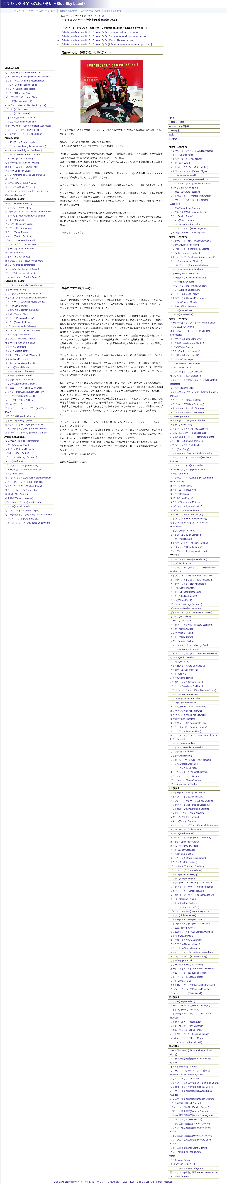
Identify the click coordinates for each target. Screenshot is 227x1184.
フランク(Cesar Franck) (17, 232)
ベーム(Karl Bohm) (179, 473)
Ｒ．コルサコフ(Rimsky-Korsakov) (22, 310)
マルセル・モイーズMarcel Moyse (187, 1038)
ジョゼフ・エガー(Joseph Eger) (186, 1022)
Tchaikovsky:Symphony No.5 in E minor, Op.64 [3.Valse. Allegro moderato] (98, 40)
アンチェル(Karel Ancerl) (182, 327)
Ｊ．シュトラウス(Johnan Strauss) (22, 244)
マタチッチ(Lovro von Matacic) (185, 502)
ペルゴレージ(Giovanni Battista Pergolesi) (25, 105)
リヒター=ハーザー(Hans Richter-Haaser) (190, 760)
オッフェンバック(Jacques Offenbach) (24, 261)
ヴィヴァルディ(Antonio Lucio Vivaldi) (23, 72)
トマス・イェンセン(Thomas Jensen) (188, 286)
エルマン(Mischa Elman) (182, 833)
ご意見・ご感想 (176, 122)
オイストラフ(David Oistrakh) (184, 846)
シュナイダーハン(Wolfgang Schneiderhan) (191, 882)
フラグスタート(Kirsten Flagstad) (186, 1168)
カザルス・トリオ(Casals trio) (185, 1078)
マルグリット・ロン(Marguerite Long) (188, 723)
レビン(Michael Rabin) (181, 981)
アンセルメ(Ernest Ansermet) (184, 245)
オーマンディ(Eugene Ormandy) (186, 339)
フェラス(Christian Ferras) (183, 915)
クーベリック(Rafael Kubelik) (184, 355)
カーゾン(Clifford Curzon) (182, 588)
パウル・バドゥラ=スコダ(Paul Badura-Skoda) (193, 690)
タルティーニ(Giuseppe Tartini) (20, 89)
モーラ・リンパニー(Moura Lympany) (188, 727)
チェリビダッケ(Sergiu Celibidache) (187, 420)
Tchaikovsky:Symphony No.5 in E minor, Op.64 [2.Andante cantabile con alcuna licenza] (104, 36)
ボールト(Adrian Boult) (181, 485)
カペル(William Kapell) (181, 600)
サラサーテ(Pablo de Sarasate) (20, 342)
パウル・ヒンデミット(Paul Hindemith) (24, 482)
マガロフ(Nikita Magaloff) (182, 719)
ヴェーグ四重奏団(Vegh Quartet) (186, 1152)
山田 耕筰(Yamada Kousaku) (19, 498)
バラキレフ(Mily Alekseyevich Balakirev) (24, 392)
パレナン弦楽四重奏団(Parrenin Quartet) (190, 1123)
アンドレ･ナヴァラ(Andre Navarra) (187, 813)
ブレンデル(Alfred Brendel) (183, 702)
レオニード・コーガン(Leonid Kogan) (188, 973)
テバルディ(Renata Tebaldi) (183, 1164)
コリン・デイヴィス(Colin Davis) (186, 371)
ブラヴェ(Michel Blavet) (17, 109)
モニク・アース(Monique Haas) (185, 731)
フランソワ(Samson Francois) (185, 698)
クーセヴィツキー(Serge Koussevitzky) (189, 179)
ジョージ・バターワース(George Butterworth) (27, 523)
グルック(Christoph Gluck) (18, 171)
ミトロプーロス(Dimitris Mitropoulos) (188, 298)
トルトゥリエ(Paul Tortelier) (184, 903)
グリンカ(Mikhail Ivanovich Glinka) (22, 269)
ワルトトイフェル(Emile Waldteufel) (23, 355)
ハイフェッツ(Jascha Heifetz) (184, 907)
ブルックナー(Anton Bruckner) (20, 240)
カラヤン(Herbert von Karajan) (185, 351)
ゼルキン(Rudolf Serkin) (182, 657)
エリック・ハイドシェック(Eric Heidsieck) (191, 579)
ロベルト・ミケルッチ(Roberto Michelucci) (191, 989)
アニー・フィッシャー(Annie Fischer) (188, 559)
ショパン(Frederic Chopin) (18, 207)
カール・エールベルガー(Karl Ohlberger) (190, 1005)
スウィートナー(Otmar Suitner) (185, 400)
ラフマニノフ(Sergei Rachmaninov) (22, 441)
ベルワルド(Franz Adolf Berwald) (21, 183)
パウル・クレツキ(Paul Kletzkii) (185, 445)
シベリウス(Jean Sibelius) (18, 334)
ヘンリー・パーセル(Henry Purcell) (22, 130)
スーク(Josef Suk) (14, 461)
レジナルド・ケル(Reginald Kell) (186, 1042)
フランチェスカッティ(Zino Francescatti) (190, 923)
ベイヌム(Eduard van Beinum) (185, 208)
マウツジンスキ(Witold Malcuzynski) (188, 715)
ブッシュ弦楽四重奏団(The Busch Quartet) (191, 1135)
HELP (171, 118)
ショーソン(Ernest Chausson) (19, 371)
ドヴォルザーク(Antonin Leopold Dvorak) (25, 301)
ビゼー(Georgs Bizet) (15, 289)
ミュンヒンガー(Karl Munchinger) (186, 514)
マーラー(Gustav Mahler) (17, 322)
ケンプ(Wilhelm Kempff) (182, 633)
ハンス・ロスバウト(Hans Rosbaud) (188, 433)
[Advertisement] (29, 41)
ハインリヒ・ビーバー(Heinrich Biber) (23, 134)
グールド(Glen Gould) (181, 620)
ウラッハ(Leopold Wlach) (182, 1001)
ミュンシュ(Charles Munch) (183, 302)
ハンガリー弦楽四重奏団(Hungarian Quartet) (192, 1099)
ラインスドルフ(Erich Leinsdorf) (186, 535)
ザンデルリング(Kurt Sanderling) (186, 375)
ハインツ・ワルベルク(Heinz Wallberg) (189, 429)
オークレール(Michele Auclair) (185, 841)
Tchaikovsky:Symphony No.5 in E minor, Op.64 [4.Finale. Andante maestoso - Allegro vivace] (107, 44)
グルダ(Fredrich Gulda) (181, 629)
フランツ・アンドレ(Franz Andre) (186, 465)
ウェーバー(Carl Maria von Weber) (22, 162)
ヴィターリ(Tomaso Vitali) (18, 93)
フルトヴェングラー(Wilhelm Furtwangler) (190, 196)
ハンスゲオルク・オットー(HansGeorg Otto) (192, 437)
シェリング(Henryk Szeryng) (184, 874)
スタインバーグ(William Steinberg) (187, 404)
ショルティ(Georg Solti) (182, 388)
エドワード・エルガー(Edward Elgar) (188, 171)
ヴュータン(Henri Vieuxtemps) (20, 273)
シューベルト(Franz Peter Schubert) (23, 154)
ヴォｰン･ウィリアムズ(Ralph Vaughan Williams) (28, 477)
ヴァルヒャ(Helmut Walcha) (184, 784)
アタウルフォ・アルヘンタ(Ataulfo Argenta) (191, 151)
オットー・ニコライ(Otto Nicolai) (21, 167)
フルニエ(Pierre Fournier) (182, 928)
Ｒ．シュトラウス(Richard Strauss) (22, 330)
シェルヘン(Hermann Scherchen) (186, 269)
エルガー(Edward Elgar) (17, 314)
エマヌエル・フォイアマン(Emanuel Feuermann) (194, 825)
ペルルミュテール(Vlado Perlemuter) (188, 706)
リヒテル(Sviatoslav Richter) (184, 764)
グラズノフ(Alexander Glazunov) (21, 416)
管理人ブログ (175, 134)
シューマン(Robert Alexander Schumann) (25, 215)
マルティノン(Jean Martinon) (184, 510)
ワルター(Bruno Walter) (181, 314)
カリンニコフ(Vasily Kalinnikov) (20, 338)
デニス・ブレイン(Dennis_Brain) (186, 1030)
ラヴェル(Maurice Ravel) (17, 445)
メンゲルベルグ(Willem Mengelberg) (188, 212)
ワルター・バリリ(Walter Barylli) (186, 993)
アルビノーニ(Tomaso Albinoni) (20, 121)
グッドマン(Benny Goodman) (184, 1009)
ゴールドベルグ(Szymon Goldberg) (187, 866)
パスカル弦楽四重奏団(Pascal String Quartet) (192, 1115)
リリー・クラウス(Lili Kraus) (184, 768)
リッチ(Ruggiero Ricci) (181, 960)
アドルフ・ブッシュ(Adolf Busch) (186, 159)
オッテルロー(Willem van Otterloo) (187, 343)
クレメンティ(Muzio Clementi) (20, 187)
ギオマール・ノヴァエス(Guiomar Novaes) (191, 612)
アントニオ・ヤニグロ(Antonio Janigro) (189, 809)
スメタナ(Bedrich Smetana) (18, 236)
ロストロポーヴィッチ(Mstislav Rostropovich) (192, 985)
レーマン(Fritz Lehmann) (182, 220)
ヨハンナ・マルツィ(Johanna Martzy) (188, 956)
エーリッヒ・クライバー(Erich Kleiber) (189, 167)
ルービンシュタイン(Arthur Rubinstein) (189, 772)
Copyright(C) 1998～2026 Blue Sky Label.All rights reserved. (140, 1182)
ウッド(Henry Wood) (180, 163)
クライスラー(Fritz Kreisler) (183, 862)
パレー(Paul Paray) (179, 449)
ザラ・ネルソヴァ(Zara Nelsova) (186, 870)
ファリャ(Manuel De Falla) (18, 506)
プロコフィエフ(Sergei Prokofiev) (21, 465)
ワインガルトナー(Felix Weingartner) (188, 232)
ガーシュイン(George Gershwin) (21, 457)
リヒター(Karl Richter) (181, 539)
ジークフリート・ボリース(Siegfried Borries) (192, 887)
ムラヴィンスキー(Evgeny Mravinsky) (188, 518)
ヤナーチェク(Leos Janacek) (19, 375)
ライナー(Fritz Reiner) (181, 310)
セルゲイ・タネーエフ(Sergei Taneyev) (24, 424)
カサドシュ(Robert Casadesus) (185, 592)
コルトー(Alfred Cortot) (181, 637)
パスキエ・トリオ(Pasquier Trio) (186, 1119)
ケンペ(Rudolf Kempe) (181, 367)
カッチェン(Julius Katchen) (183, 596)
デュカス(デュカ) (13, 404)
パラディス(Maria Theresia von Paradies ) (25, 175)
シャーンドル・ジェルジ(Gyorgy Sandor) (190, 645)
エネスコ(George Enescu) (183, 821)
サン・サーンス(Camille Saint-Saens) (23, 285)
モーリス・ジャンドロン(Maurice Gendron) (191, 952)
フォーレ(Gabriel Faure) (17, 367)
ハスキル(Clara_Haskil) (181, 678)
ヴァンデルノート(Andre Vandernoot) (188, 551)
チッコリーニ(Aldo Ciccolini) (184, 670)
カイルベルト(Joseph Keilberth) (185, 253)
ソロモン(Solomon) (179, 661)
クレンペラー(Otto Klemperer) (185, 363)
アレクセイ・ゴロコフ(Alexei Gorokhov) (190, 805)
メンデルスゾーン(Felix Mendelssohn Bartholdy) (28, 211)
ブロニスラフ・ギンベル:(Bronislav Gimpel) (191, 932)
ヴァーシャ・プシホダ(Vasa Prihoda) (23, 502)
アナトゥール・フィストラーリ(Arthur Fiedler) (193, 322)
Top (102, 16)
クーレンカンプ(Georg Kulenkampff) (188, 858)
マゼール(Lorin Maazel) (181, 498)
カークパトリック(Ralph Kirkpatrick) (188, 584)
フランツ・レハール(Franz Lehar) (21, 490)
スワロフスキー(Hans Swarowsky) (187, 412)
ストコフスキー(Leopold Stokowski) (187, 408)
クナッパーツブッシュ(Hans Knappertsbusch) (192, 257)
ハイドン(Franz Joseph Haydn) (20, 142)
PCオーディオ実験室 (179, 126)
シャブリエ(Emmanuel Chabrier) (21, 383)
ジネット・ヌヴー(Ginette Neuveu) (187, 891)
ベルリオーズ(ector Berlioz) (18, 203)
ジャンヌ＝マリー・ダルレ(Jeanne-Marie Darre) (193, 653)
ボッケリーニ (11, 179)
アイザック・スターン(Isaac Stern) (187, 792)
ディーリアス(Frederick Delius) (20, 396)
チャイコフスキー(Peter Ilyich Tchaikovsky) (26, 297)
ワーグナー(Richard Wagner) (19, 228)
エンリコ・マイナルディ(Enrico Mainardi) (190, 837)
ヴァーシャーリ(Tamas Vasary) (185, 780)
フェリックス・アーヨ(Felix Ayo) (186, 919)
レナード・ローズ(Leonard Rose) (186, 977)
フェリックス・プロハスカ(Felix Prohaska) (191, 453)
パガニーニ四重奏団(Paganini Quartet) (189, 1111)
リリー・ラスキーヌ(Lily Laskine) (186, 964)
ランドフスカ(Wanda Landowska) (186, 747)
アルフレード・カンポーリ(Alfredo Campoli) (192, 801)
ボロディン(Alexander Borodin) (20, 265)
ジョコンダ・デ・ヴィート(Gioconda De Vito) (192, 895)
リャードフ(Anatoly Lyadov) (19, 420)
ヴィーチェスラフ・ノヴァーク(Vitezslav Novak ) (29, 514)
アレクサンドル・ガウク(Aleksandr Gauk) (190, 240)
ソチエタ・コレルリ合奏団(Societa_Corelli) (191, 1087)
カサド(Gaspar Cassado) (182, 850)
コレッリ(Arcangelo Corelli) (18, 101)
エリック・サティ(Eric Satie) (19, 379)
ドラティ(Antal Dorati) (181, 424)
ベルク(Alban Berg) (14, 473)
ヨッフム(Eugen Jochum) (182, 530)
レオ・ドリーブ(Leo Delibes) (19, 400)
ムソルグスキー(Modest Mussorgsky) (23, 293)
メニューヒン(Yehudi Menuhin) (185, 948)
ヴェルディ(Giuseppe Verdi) (19, 224)
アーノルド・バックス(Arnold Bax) (22, 518)
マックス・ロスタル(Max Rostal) (186, 940)
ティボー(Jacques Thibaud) (183, 899)
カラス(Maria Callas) (180, 1160)
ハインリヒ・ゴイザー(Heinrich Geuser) (189, 1034)
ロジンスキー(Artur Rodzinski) (185, 224)
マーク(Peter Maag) (180, 494)
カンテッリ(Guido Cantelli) (183, 175)
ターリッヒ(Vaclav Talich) (182, 281)
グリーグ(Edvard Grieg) (16, 306)
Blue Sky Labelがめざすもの (68, 1182)
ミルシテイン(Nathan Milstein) (185, 944)
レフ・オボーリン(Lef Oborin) (185, 776)
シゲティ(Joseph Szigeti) (182, 878)
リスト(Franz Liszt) (14, 220)
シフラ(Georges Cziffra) (182, 641)
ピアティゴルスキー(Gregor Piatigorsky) (190, 911)
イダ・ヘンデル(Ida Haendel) (184, 817)
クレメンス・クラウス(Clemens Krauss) (190, 183)
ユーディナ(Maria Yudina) (182, 743)
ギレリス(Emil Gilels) (180, 616)
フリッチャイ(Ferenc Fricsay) (184, 294)
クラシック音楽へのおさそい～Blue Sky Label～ (44, 3)
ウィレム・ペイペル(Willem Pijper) (22, 510)
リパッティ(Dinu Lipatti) (182, 751)
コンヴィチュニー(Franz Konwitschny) (189, 265)
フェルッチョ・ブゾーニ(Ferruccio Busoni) (26, 428)
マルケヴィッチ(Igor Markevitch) (186, 506)
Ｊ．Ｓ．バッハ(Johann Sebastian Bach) (25, 80)
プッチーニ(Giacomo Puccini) (19, 318)
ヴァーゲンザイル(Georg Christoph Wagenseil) (28, 126)
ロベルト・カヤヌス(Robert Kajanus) (188, 228)
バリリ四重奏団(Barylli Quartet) (185, 1103)
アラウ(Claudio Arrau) (181, 563)
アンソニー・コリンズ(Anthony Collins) (189, 249)
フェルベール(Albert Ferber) (184, 694)
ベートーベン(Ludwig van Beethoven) (23, 150)
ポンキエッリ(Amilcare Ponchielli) (21, 363)
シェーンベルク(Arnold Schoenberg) (23, 469)
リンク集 (173, 138)
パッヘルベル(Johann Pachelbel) (21, 117)
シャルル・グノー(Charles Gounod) (22, 277)
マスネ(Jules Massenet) (17, 359)
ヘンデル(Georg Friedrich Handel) (21, 85)
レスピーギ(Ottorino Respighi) (20, 449)
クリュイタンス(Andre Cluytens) (186, 261)
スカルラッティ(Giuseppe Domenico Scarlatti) (27, 76)
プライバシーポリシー (95, 1182)
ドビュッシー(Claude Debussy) (20, 326)
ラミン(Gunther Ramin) (181, 216)
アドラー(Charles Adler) (182, 155)
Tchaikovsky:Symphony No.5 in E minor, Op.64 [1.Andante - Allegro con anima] (100, 32)
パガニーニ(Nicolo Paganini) (19, 158)
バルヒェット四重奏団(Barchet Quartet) (189, 1107)
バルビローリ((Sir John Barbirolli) (186, 441)
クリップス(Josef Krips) (182, 359)
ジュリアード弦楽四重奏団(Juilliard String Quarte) (194, 1083)
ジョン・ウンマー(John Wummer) (186, 1026)
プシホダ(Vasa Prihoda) (181, 936)
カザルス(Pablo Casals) (181, 347)
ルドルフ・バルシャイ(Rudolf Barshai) (189, 543)
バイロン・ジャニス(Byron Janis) (186, 682)
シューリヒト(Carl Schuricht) (184, 273)
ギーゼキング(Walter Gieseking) (185, 608)
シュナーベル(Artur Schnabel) (184, 649)
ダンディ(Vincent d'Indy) (17, 351)
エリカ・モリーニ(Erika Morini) (185, 829)
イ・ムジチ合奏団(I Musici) (183, 1066)
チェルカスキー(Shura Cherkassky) (187, 666)
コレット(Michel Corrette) (17, 113)
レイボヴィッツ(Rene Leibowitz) (186, 547)
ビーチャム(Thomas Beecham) (185, 290)
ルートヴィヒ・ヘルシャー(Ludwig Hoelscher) (192, 968)
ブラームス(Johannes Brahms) (20, 248)
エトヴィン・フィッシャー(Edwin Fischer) (191, 575)
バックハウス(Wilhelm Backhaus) (186, 686)
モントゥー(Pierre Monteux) (184, 306)
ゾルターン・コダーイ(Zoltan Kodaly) (23, 486)
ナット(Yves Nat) (178, 674)
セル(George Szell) (179, 416)
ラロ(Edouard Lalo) (14, 252)
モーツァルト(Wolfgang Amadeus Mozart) (25, 146)
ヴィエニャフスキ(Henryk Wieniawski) (24, 388)
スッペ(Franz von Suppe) (17, 256)
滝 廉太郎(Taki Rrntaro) (16, 494)
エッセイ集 (174, 130)
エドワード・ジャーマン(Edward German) (26, 432)
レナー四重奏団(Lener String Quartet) (188, 1148)
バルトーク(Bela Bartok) (17, 453)
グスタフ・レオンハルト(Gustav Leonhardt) (191, 625)
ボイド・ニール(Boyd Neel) (183, 490)
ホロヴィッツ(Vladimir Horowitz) (186, 711)
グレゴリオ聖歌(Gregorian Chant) (21, 97)
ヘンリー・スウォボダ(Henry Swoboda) (189, 469)
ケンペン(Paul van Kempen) (184, 187)
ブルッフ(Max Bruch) (15, 347)
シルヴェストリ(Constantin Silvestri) (188, 277)
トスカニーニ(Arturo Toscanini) (185, 192)
